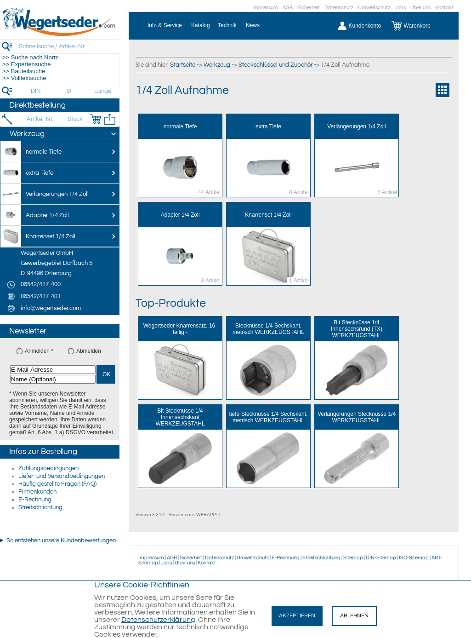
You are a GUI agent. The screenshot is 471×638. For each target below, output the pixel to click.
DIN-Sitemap (381, 557)
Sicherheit (308, 7)
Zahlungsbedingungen (48, 468)
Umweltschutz (374, 7)
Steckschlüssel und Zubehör (275, 65)
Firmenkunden (37, 492)
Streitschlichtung (40, 507)
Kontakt (444, 7)
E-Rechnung (34, 499)
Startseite (182, 65)
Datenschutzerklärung (158, 619)
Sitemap (353, 557)
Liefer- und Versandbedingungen (61, 476)
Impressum (265, 7)
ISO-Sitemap (414, 557)
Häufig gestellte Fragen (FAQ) (57, 484)
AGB (288, 7)
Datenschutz (338, 7)
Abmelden (88, 351)
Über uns (420, 7)
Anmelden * (39, 351)
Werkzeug (217, 65)
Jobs (400, 7)
